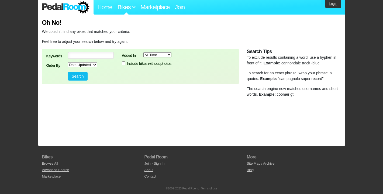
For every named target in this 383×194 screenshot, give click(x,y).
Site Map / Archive (261, 163)
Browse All (50, 163)
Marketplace (155, 7)
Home (105, 7)
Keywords (54, 56)
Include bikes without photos (149, 63)
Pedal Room (65, 7)
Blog (250, 170)
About (148, 170)
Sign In (159, 163)
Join (180, 7)
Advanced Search (55, 170)
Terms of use (209, 188)
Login (333, 4)
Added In (129, 55)
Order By (53, 65)
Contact (150, 176)
